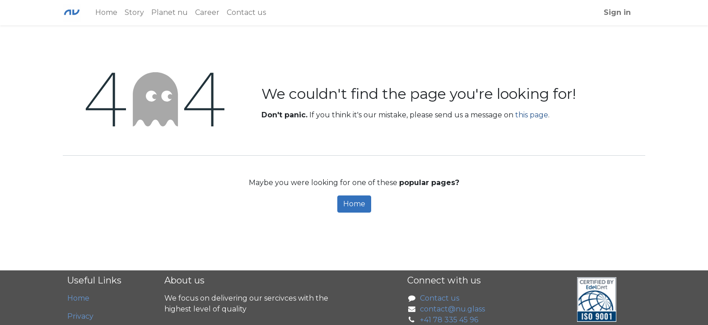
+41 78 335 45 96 (449, 320)
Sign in (617, 12)
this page (531, 115)
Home (354, 204)
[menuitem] (106, 13)
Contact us (439, 298)
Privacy (80, 316)
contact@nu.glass (452, 309)
